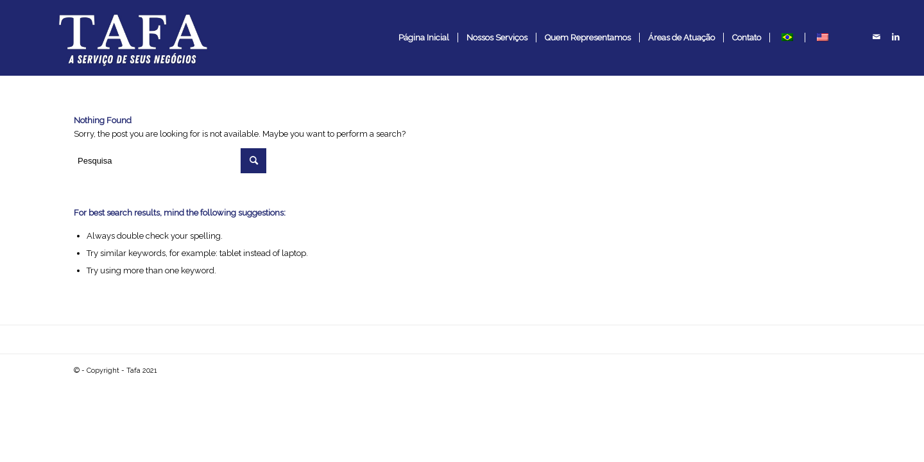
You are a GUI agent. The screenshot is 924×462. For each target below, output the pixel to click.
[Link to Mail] (876, 37)
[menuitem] (424, 38)
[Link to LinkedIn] (895, 37)
